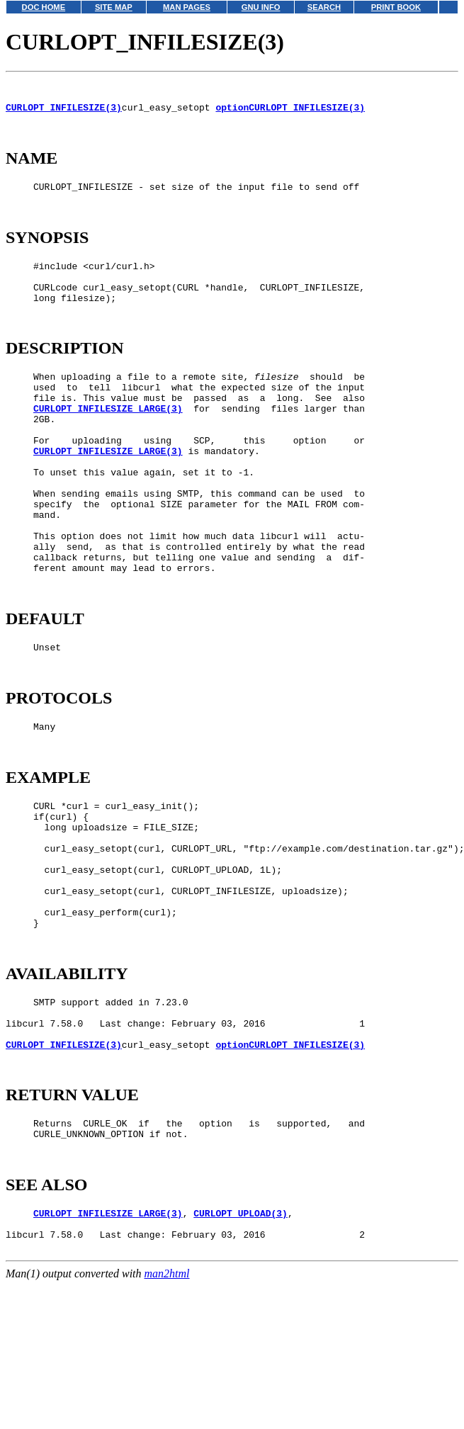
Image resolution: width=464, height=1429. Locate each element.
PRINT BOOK (396, 7)
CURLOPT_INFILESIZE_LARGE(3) (108, 446)
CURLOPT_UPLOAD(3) (240, 1355)
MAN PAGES (186, 7)
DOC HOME (44, 7)
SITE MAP (113, 7)
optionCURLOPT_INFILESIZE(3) (290, 113)
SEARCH (324, 7)
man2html (167, 1422)
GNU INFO (261, 7)
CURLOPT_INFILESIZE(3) (64, 113)
